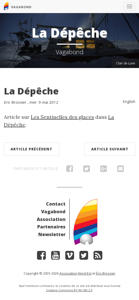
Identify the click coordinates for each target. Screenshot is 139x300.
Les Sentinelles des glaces (62, 117)
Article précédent (31, 149)
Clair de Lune (125, 63)
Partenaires (51, 227)
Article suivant (109, 149)
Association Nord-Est (75, 273)
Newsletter (52, 234)
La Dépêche (31, 91)
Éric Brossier (105, 273)
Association (51, 219)
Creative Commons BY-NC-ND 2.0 (69, 290)
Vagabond (53, 211)
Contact (56, 204)
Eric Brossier (15, 102)
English (129, 101)
